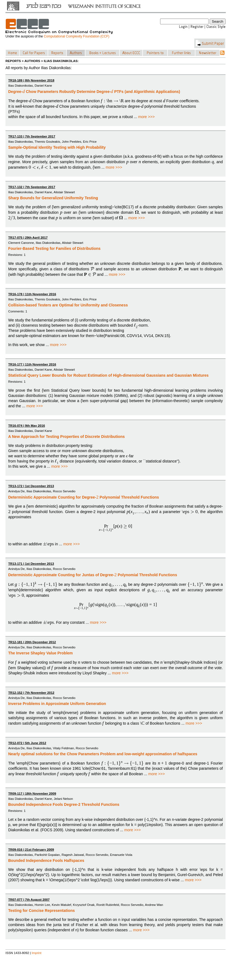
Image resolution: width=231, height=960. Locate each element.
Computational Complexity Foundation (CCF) (76, 36)
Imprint (37, 953)
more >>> (146, 117)
